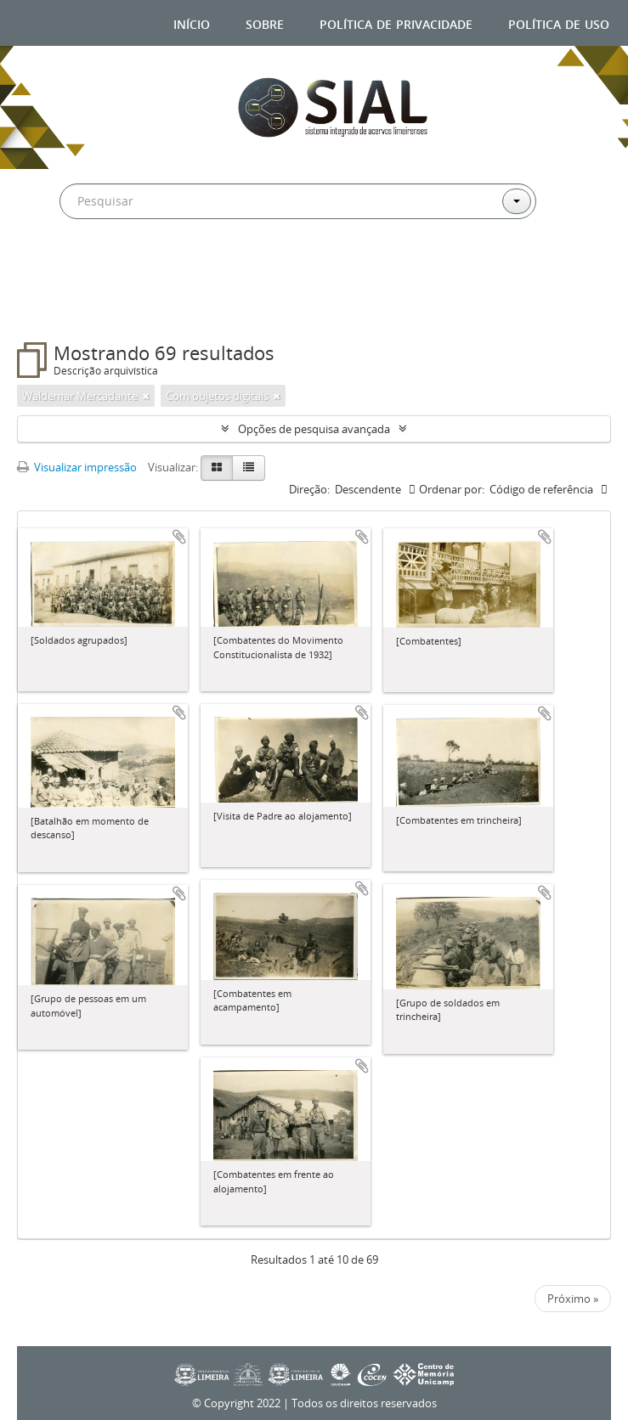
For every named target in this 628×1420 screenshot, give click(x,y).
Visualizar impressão (77, 467)
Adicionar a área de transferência (179, 536)
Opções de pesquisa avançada (314, 429)
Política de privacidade (396, 22)
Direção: (309, 489)
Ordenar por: (451, 489)
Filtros (60, 308)
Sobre (265, 22)
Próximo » (572, 1298)
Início (191, 22)
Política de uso (558, 22)
